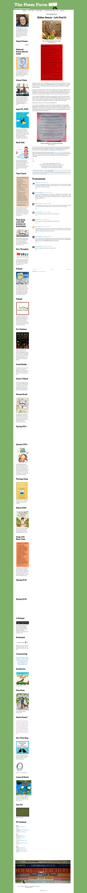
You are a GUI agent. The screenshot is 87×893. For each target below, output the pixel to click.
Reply (36, 188)
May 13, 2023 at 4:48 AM (46, 212)
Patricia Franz (38, 203)
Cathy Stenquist (23, 836)
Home (52, 269)
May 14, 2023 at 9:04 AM (46, 236)
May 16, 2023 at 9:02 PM (46, 246)
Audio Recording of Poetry (39, 172)
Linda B (36, 182)
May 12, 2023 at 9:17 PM (47, 192)
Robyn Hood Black (39, 192)
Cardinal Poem (52, 172)
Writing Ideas (44, 173)
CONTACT (62, 10)
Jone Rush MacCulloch (24, 829)
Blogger (45, 890)
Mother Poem (67, 172)
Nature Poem (35, 173)
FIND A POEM (31, 10)
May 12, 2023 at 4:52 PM (43, 182)
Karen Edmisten (38, 246)
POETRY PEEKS (39, 10)
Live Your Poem (23, 831)
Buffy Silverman (23, 850)
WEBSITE (24, 10)
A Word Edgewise (23, 848)
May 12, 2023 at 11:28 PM (46, 203)
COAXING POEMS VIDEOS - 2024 (51, 10)
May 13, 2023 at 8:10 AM (44, 219)
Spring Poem (40, 173)
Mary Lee (37, 219)
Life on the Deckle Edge (59, 152)
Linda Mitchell (38, 212)
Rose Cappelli (38, 226)
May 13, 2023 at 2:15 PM (45, 226)
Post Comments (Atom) (41, 271)
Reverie (22, 835)
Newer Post (35, 269)
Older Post (69, 269)
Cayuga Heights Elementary (60, 172)
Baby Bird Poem (47, 172)
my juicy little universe (24, 830)
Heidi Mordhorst (38, 236)
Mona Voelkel (22, 847)
